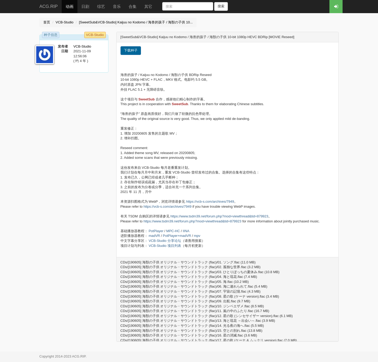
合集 (132, 6)
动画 (70, 6)
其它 (148, 6)
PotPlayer (156, 231)
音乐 (117, 6)
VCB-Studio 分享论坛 (165, 241)
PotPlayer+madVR (177, 236)
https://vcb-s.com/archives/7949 (210, 201)
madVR (154, 236)
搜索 (221, 6)
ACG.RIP (48, 6)
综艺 (101, 6)
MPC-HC (173, 231)
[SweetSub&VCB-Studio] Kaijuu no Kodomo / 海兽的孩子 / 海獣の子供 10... (136, 22)
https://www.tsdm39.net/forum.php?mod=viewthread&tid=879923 (219, 216)
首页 (46, 22)
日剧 (85, 6)
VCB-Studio (65, 22)
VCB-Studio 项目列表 (165, 246)
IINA (186, 231)
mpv (197, 236)
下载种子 (131, 50)
